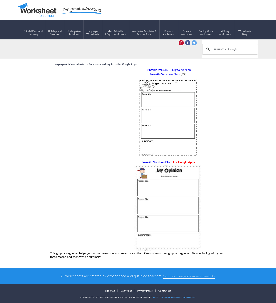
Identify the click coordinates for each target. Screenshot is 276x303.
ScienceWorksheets (187, 30)
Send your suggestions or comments (189, 275)
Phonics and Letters (168, 30)
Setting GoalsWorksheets (206, 30)
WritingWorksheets (225, 30)
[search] (229, 49)
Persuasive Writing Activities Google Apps (111, 63)
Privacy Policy (145, 290)
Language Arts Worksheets (69, 63)
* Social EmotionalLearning (33, 30)
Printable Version (157, 69)
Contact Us (164, 290)
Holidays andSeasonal (55, 30)
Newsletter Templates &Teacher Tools (143, 30)
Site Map (110, 290)
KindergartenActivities (74, 30)
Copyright (126, 290)
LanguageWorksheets (92, 30)
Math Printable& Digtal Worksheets (115, 30)
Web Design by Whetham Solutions (174, 297)
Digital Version (181, 69)
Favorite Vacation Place (168, 161)
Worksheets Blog (244, 30)
